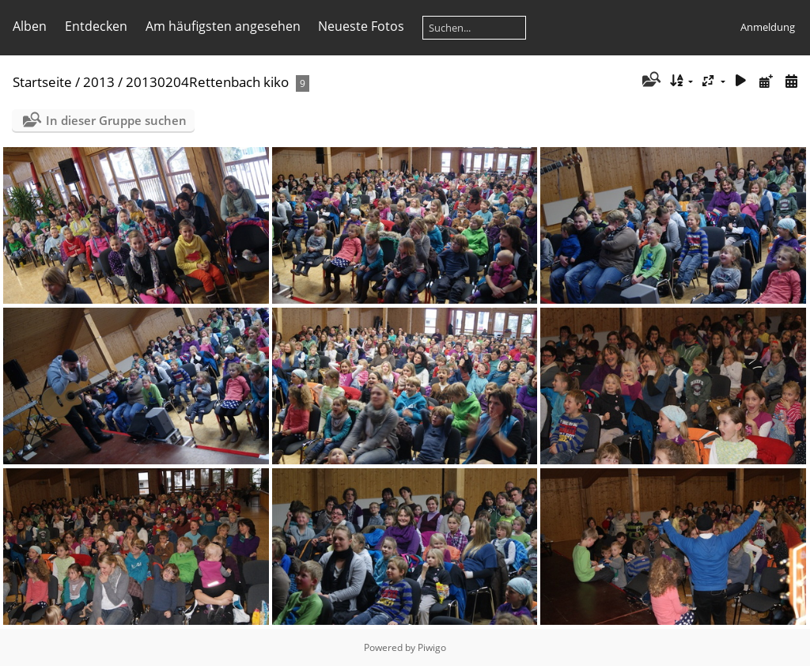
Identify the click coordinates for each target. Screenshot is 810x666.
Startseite (42, 82)
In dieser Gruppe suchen (116, 120)
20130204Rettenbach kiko (207, 82)
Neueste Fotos (361, 26)
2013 (99, 82)
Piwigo (432, 647)
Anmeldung (767, 27)
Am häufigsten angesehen (223, 26)
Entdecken (96, 26)
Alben (30, 26)
